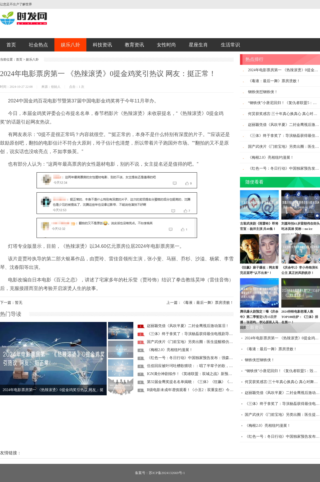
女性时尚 (166, 44)
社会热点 (38, 44)
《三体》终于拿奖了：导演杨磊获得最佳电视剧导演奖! (192, 334)
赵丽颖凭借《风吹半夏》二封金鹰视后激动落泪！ (188, 326)
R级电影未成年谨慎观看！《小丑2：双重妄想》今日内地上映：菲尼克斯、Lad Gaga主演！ (222, 390)
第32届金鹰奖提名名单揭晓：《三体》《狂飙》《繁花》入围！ (199, 382)
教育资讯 (134, 44)
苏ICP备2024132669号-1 (167, 473)
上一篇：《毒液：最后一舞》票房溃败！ (200, 303)
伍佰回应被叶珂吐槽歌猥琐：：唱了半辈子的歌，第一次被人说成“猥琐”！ (208, 366)
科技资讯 (102, 44)
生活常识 (230, 44)
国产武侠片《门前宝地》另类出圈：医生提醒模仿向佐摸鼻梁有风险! (203, 342)
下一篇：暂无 (11, 303)
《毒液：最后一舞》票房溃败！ (274, 81)
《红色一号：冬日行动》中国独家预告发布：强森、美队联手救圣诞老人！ (208, 358)
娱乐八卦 (70, 44)
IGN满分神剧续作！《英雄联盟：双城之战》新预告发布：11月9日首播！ (207, 374)
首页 (11, 44)
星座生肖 (198, 44)
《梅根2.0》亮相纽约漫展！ (170, 350)
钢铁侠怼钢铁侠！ (263, 92)
